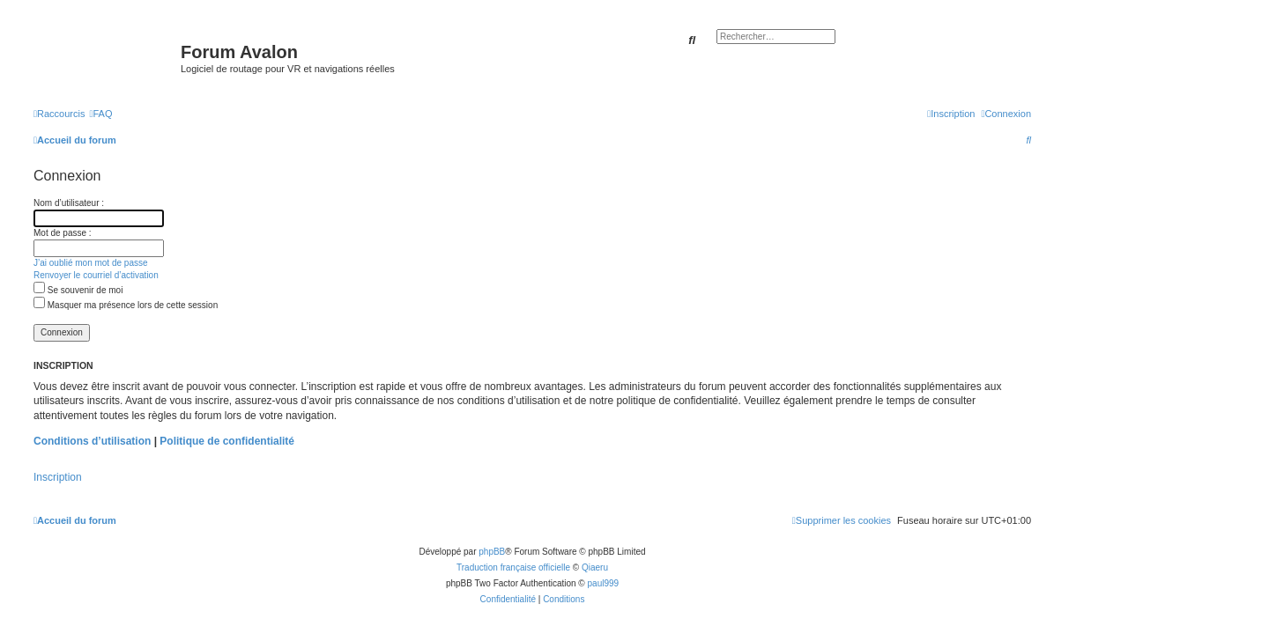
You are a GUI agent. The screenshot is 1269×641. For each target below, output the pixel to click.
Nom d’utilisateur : (68, 203)
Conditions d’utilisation (92, 441)
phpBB (492, 551)
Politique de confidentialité (227, 441)
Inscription (57, 477)
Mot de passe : (62, 233)
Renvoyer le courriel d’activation (96, 275)
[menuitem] (100, 113)
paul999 (604, 583)
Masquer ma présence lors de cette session (125, 305)
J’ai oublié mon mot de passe (90, 263)
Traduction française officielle (513, 567)
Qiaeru (595, 567)
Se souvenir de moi (77, 290)
